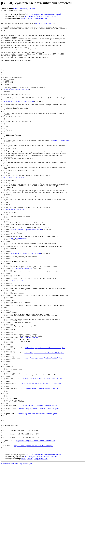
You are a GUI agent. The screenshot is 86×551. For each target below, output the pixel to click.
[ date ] (23, 18)
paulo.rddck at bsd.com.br (14, 208)
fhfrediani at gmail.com (22, 318)
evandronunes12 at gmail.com (24, 8)
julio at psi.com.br (17, 332)
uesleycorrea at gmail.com (14, 247)
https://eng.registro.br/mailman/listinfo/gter (45, 413)
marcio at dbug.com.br (44, 24)
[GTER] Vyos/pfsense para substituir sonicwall (44, 14)
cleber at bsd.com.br (17, 281)
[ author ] (44, 18)
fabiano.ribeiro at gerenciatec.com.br (26, 271)
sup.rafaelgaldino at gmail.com (16, 103)
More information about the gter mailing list (17, 549)
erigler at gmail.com (60, 164)
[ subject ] (37, 18)
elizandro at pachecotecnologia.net (19, 117)
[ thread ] (30, 18)
